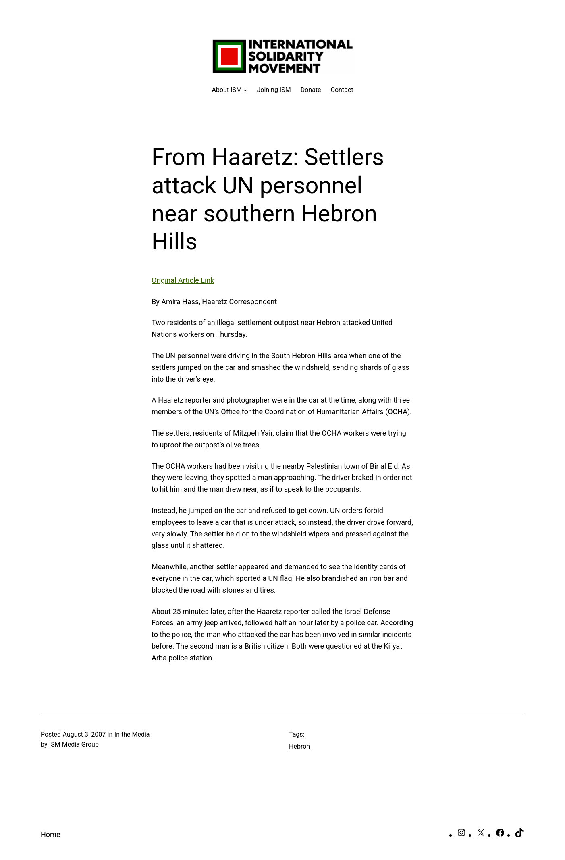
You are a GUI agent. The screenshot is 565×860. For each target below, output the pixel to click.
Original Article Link (183, 280)
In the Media (132, 734)
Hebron (299, 746)
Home (50, 834)
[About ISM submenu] (229, 90)
